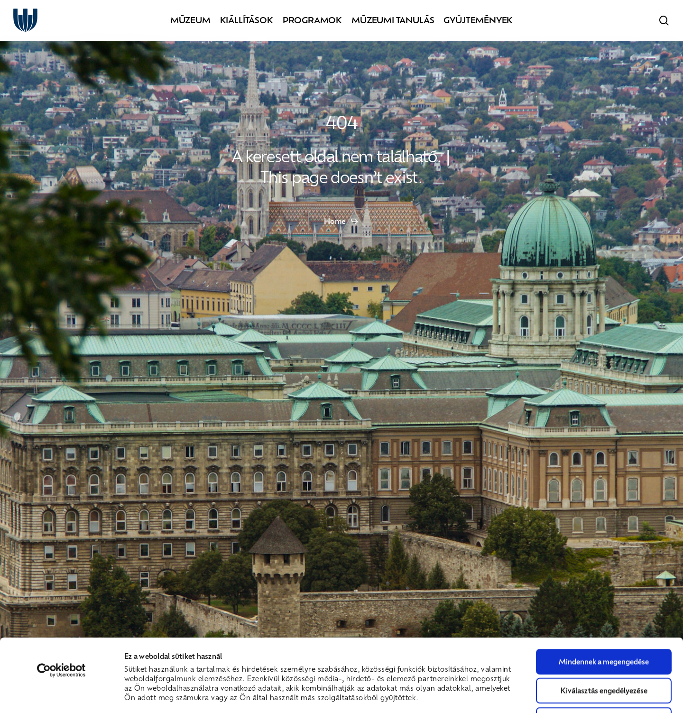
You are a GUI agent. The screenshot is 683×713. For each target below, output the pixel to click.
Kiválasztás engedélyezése (604, 622)
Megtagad (604, 651)
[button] (341, 221)
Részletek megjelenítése (536, 694)
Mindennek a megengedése (604, 593)
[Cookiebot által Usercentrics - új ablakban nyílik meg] (61, 602)
